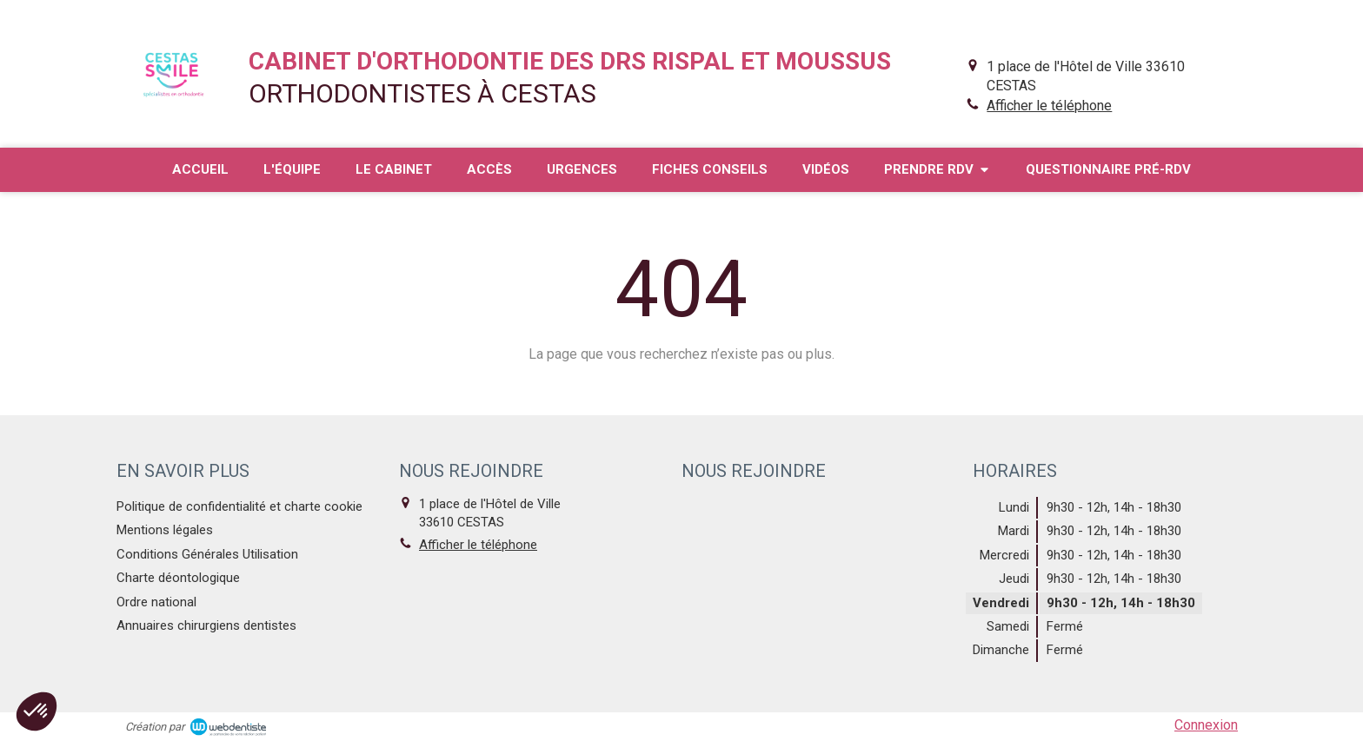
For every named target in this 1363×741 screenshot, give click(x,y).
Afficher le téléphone (1049, 105)
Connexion (1206, 725)
